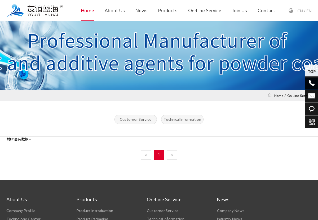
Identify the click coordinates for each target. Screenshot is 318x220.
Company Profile (21, 211)
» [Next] (172, 155)
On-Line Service (204, 10)
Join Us (239, 10)
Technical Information (182, 119)
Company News (231, 211)
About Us (115, 10)
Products (168, 10)
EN (309, 10)
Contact (266, 10)
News (141, 10)
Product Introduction (95, 211)
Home (87, 10)
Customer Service (136, 119)
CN (300, 10)
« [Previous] (146, 155)
